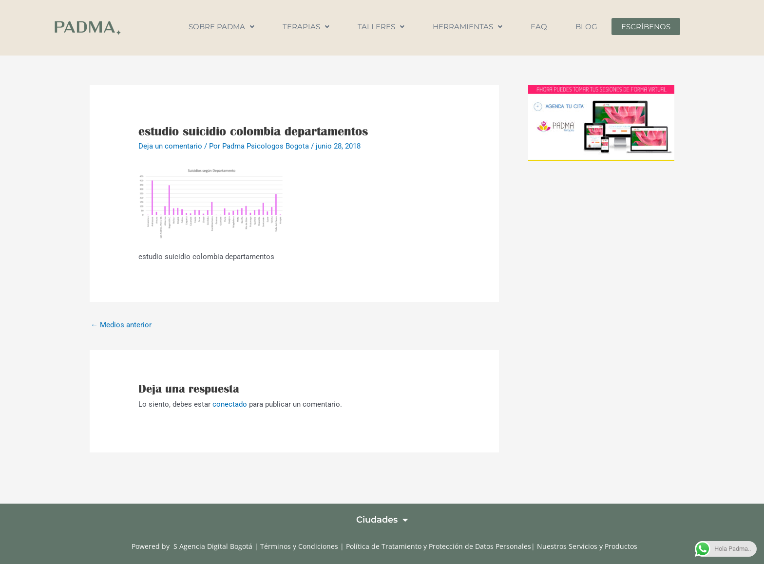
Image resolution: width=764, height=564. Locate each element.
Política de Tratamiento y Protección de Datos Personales (438, 546)
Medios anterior (121, 324)
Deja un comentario (170, 146)
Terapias (306, 26)
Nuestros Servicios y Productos (587, 546)
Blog (586, 26)
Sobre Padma (221, 26)
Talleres (381, 26)
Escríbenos (645, 26)
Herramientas (467, 26)
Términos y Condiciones (300, 546)
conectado (229, 404)
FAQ (539, 26)
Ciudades (382, 519)
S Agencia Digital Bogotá (213, 546)
